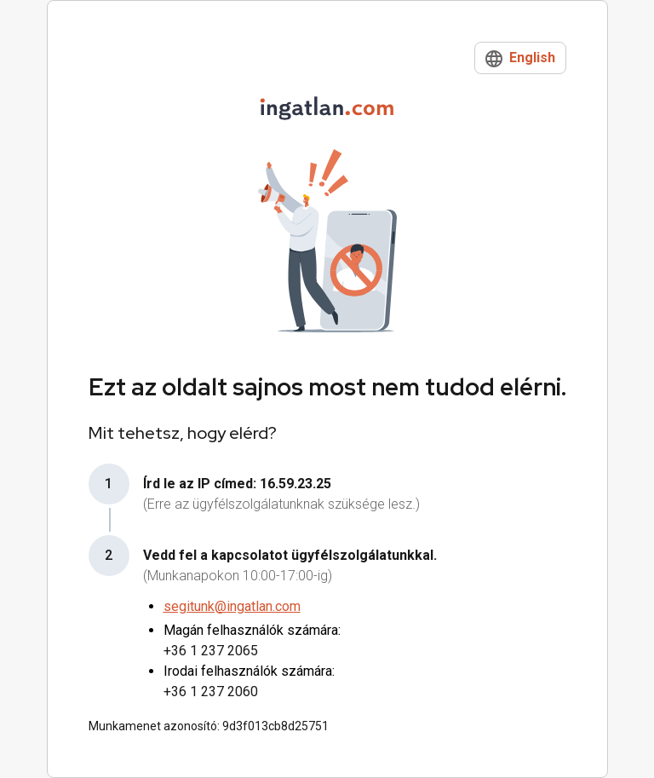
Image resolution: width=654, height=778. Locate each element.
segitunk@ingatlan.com (232, 606)
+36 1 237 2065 (211, 651)
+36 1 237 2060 (211, 691)
